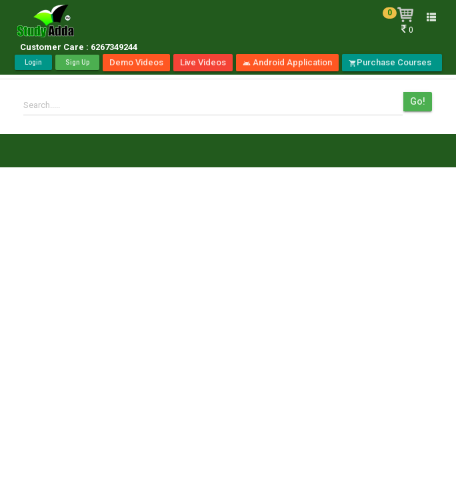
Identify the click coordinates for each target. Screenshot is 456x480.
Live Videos (203, 62)
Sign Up (77, 62)
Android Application (287, 62)
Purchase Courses (392, 62)
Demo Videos (136, 62)
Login (33, 62)
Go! (417, 101)
